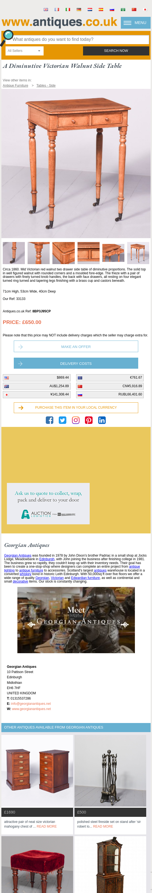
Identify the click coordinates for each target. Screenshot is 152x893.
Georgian (42, 578)
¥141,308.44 (59, 394)
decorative (20, 581)
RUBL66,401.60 (130, 394)
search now (116, 51)
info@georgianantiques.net (31, 704)
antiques (100, 570)
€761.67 (136, 377)
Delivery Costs (76, 364)
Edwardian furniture (85, 578)
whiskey (25, 574)
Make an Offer (76, 347)
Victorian (57, 578)
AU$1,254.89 (59, 386)
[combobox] (25, 50)
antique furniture (31, 570)
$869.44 (63, 377)
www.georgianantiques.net (31, 709)
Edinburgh (46, 559)
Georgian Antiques (17, 555)
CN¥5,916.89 (132, 386)
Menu (140, 22)
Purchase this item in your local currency (76, 408)
